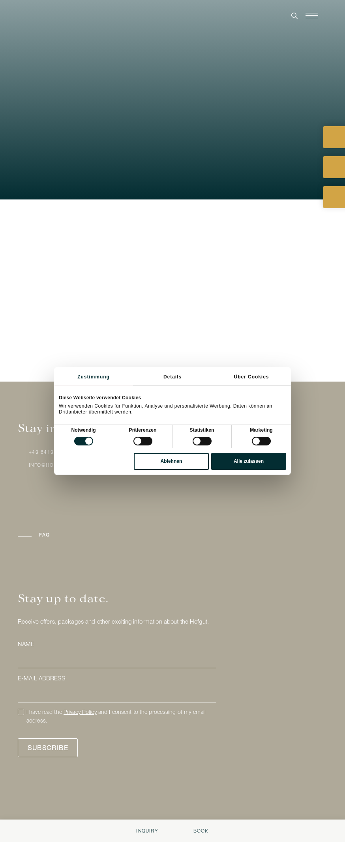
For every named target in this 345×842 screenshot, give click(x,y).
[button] (79, 535)
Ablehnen (171, 461)
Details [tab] (172, 377)
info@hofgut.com (55, 465)
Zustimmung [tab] (93, 377)
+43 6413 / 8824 (51, 452)
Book (201, 831)
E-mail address (41, 679)
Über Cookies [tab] (251, 377)
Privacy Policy (80, 712)
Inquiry (147, 831)
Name (26, 645)
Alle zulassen (249, 461)
